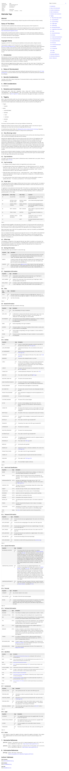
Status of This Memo (7, 24)
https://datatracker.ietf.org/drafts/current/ (9, 30)
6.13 (51, 40)
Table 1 (2, 222)
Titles (53, 31)
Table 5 (2, 337)
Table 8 (2, 543)
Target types (54, 23)
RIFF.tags (34, 375)
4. (2, 84)
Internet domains (39, 551)
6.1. (2, 133)
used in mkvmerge (34, 129)
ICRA (18, 510)
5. (2, 89)
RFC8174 (16, 93)
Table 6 (2, 464)
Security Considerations (55, 10)
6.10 (51, 35)
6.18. (2, 711)
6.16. (2, 652)
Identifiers (54, 46)
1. (2, 55)
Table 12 (2, 683)
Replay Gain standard (19, 642)
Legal (53, 50)
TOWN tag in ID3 (19, 699)
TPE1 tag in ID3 (32, 345)
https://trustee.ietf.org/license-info (8, 46)
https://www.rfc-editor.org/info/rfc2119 (30, 743)
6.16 (51, 46)
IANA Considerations (54, 12)
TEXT (21, 369)
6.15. (2, 608)
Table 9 (2, 585)
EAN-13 (14, 664)
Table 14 (3, 729)
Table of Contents (52, 3)
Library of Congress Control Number (19, 672)
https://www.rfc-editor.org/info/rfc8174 (29, 747)
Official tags (54, 25)
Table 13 (3, 709)
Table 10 (3, 605)
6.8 (50, 31)
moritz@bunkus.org (7, 764)
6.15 (51, 44)
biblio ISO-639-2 (24, 264)
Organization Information (57, 29)
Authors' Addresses (53, 58)
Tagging (51, 15)
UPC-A (29, 664)
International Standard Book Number (20, 662)
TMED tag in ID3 (20, 483)
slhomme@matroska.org (9, 760)
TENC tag (27, 440)
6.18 (51, 50)
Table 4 (2, 301)
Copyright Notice (6, 41)
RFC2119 (12, 93)
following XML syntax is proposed (24, 129)
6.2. (2, 156)
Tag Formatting (55, 21)
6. (2, 97)
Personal (54, 42)
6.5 (50, 25)
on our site (10, 159)
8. (2, 750)
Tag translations (55, 19)
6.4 (50, 23)
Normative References (54, 54)
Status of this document (55, 8)
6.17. (2, 686)
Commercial (54, 48)
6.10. (2, 339)
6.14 (51, 42)
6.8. (2, 288)
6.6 (50, 27)
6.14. (2, 588)
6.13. (2, 545)
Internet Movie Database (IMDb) (19, 674)
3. (2, 77)
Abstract (4, 18)
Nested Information (56, 33)
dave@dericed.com (7, 767)
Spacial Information (56, 40)
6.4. (2, 181)
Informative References (55, 56)
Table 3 (2, 286)
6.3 (50, 21)
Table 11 (3, 649)
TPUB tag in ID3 (28, 458)
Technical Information (56, 44)
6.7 (50, 29)
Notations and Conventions (55, 13)
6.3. (2, 162)
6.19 (51, 52)
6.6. (2, 248)
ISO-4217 (36, 706)
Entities (53, 35)
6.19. (2, 732)
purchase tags (38, 540)
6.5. (2, 239)
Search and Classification (57, 36)
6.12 (51, 38)
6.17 (51, 48)
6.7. (2, 271)
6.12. (2, 514)
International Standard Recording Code (22, 656)
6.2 (50, 19)
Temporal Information (56, 38)
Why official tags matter (56, 17)
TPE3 (40, 371)
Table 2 (2, 268)
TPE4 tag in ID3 (21, 449)
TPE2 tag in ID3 (21, 352)
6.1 (50, 17)
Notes (53, 52)
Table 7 (2, 511)
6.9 (50, 33)
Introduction (52, 6)
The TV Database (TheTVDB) (18, 680)
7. (2, 740)
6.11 (51, 36)
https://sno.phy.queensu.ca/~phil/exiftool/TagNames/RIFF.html (21, 754)
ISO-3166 (23, 552)
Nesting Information (56, 27)
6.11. (2, 467)
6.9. (2, 303)
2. (2, 69)
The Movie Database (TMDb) (18, 677)
